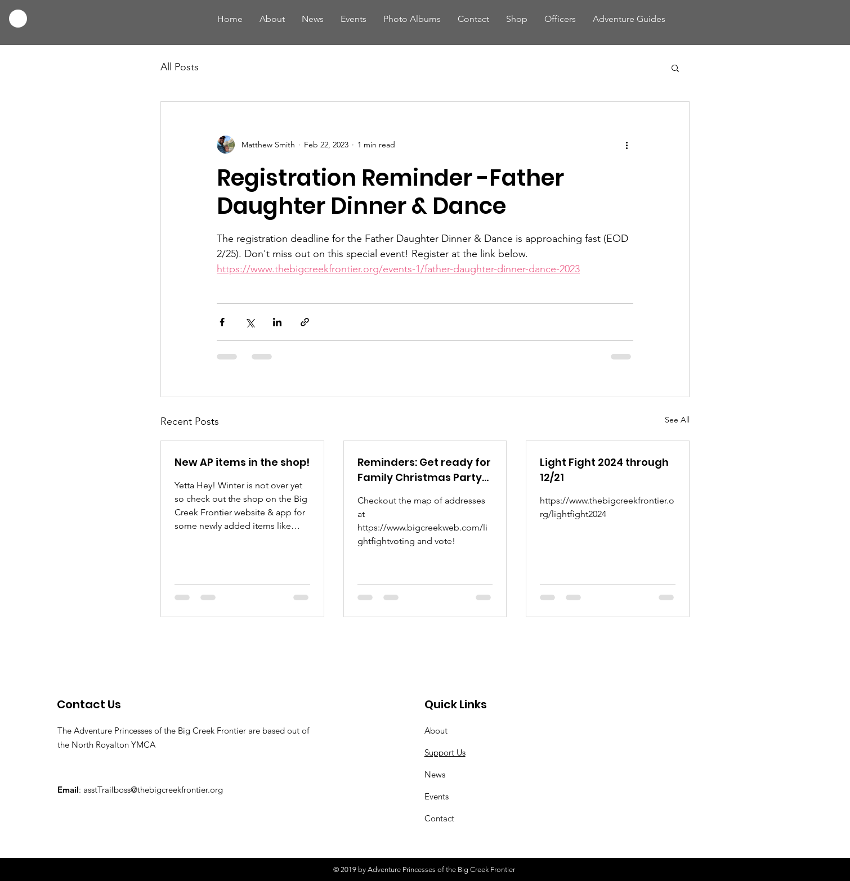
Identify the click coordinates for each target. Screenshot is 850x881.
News (434, 774)
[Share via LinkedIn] (277, 322)
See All (677, 420)
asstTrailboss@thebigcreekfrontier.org (153, 789)
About (436, 730)
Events (436, 796)
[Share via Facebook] (222, 322)
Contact (439, 818)
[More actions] (626, 144)
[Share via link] (304, 322)
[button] (675, 67)
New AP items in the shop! (242, 462)
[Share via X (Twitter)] (249, 322)
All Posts (179, 67)
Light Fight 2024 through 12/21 (604, 469)
